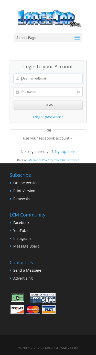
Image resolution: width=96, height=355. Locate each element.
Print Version (24, 190)
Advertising (23, 278)
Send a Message (27, 270)
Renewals (21, 198)
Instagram (22, 238)
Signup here (64, 151)
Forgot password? (48, 116)
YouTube (20, 230)
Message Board (26, 246)
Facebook (21, 222)
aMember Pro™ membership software (53, 160)
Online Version (26, 182)
